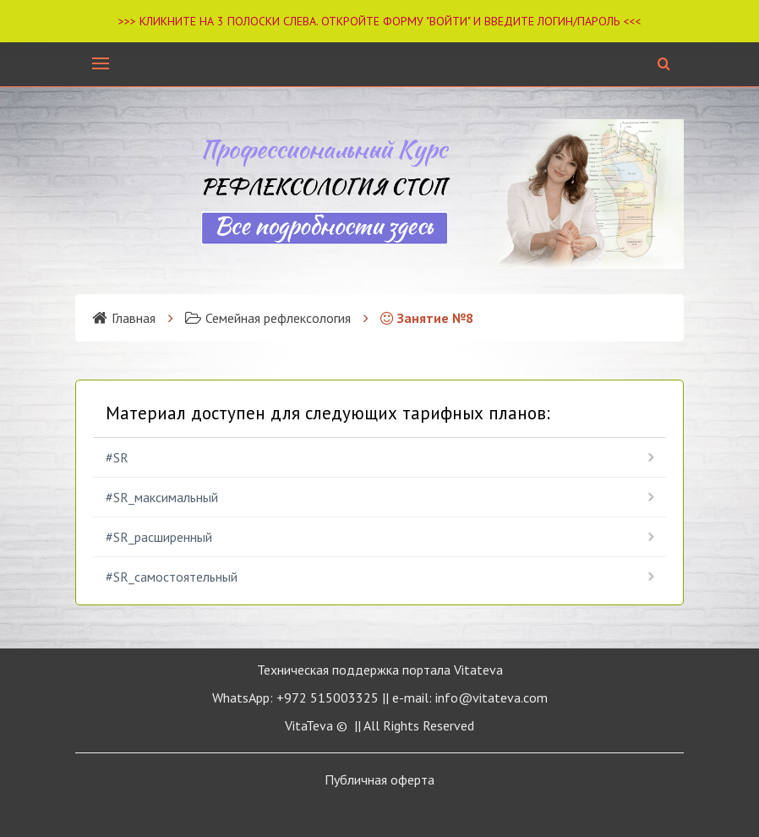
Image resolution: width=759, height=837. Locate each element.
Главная (124, 317)
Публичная (379, 779)
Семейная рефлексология (268, 317)
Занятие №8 (426, 317)
